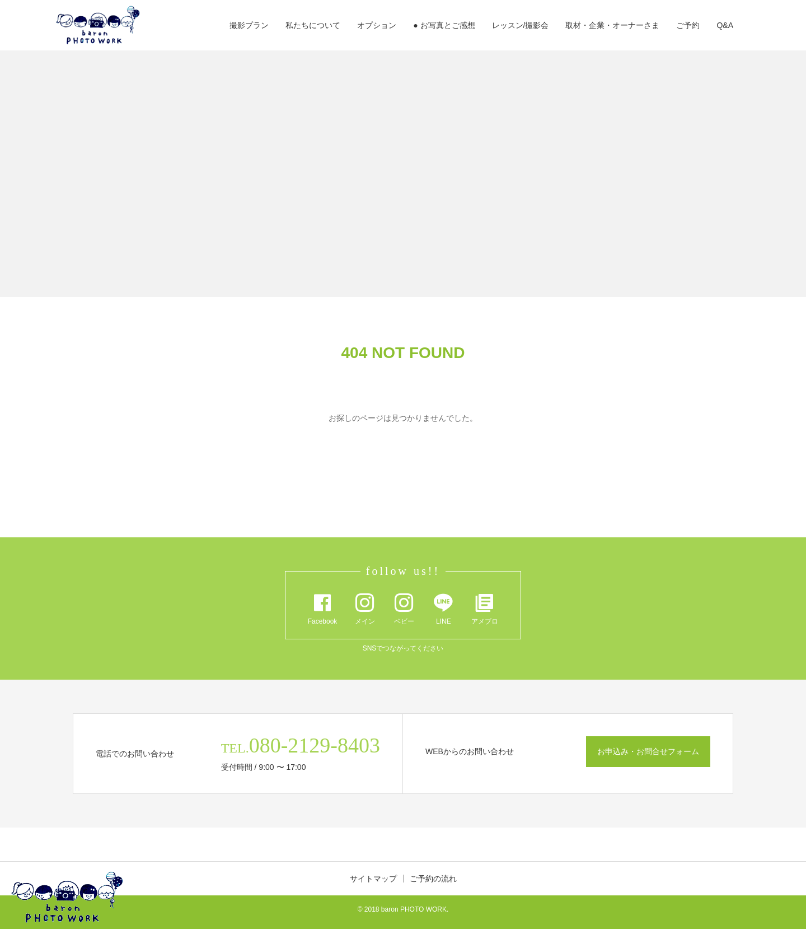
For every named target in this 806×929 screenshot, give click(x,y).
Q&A (724, 25)
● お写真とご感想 (444, 25)
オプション (376, 25)
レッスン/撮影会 (520, 25)
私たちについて (312, 25)
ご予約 (688, 25)
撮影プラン (249, 25)
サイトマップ (373, 878)
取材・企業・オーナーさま (612, 25)
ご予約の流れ (433, 878)
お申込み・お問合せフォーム (648, 751)
